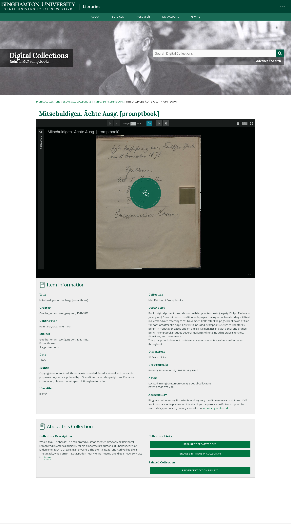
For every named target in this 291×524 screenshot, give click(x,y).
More (47, 457)
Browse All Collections (77, 101)
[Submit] (280, 53)
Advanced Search (268, 61)
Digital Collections (39, 55)
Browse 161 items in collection (200, 453)
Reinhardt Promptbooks (29, 61)
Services (118, 16)
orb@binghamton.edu (216, 408)
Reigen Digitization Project (200, 470)
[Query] (218, 53)
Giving (195, 16)
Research (143, 16)
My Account (170, 16)
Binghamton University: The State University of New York (38, 6)
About (95, 16)
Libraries (91, 6)
